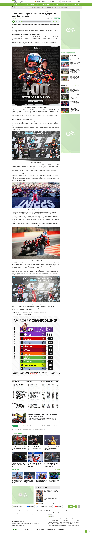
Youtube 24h (58, 506)
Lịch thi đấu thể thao (36, 7)
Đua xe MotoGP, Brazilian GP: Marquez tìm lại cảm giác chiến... (41, 481)
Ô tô (79, 4)
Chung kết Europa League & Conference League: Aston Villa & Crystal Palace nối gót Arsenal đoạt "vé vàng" (74, 103)
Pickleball (28, 7)
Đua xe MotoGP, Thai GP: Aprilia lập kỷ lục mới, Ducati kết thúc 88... (35, 448)
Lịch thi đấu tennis (63, 7)
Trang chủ (14, 11)
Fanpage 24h (30, 506)
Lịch (58, 1)
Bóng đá (26, 4)
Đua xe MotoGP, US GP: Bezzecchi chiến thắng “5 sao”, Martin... (29, 481)
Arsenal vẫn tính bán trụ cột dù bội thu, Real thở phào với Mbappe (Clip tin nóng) (75, 90)
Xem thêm (56, 469)
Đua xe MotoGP (18, 18)
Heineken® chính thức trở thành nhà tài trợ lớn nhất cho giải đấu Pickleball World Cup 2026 (75, 71)
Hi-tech (63, 4)
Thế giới (68, 4)
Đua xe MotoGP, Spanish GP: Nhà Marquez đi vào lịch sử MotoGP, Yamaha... (51, 465)
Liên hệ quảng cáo (17, 529)
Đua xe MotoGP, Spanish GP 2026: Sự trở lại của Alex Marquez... (17, 481)
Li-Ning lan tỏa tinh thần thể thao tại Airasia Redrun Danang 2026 (75, 63)
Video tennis (70, 7)
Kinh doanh (32, 4)
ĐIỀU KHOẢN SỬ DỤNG (51, 529)
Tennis (23, 7)
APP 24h (15, 506)
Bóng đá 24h (40, 506)
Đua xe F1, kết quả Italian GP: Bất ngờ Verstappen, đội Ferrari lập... (19, 448)
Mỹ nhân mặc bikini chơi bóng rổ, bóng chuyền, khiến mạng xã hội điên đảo (51, 491)
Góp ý (32, 529)
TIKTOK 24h (49, 506)
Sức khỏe (57, 4)
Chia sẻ (57, 18)
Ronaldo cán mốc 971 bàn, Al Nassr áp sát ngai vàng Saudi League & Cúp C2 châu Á (75, 96)
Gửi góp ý (22, 425)
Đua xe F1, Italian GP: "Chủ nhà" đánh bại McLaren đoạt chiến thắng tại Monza (42, 415)
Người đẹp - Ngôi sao (46, 7)
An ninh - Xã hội (33, 510)
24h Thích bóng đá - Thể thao (48, 4)
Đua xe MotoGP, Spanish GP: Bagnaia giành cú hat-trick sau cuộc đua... (35, 465)
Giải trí (38, 4)
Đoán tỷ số (51, 1)
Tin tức (20, 4)
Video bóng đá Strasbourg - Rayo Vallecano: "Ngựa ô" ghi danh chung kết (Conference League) (74, 110)
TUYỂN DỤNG (61, 529)
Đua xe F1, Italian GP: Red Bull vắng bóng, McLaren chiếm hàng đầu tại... (51, 448)
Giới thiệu (26, 529)
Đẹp (51, 510)
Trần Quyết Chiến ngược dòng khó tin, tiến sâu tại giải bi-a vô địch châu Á (50, 498)
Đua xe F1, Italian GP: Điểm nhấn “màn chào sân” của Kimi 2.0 (19, 465)
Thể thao (74, 4)
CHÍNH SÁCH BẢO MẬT (40, 529)
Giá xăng (44, 1)
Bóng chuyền (55, 7)
